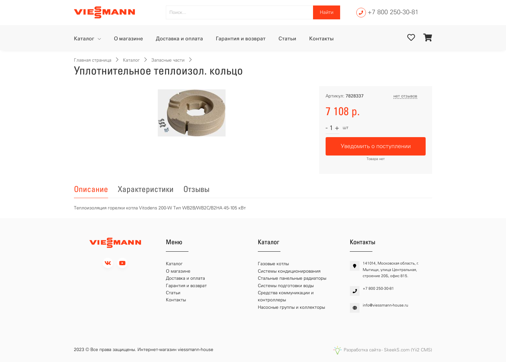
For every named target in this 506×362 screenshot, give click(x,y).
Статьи (287, 38)
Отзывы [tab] (196, 189)
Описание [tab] (91, 189)
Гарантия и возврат (241, 38)
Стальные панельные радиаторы (292, 278)
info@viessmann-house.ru (385, 305)
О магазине (128, 38)
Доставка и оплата (179, 38)
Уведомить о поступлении (376, 146)
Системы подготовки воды (286, 285)
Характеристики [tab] (146, 189)
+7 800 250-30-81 (393, 12)
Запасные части (168, 60)
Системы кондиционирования (289, 271)
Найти (326, 12)
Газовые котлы (273, 263)
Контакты (321, 38)
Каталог (85, 38)
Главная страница (92, 60)
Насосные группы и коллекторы (291, 307)
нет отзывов (405, 96)
